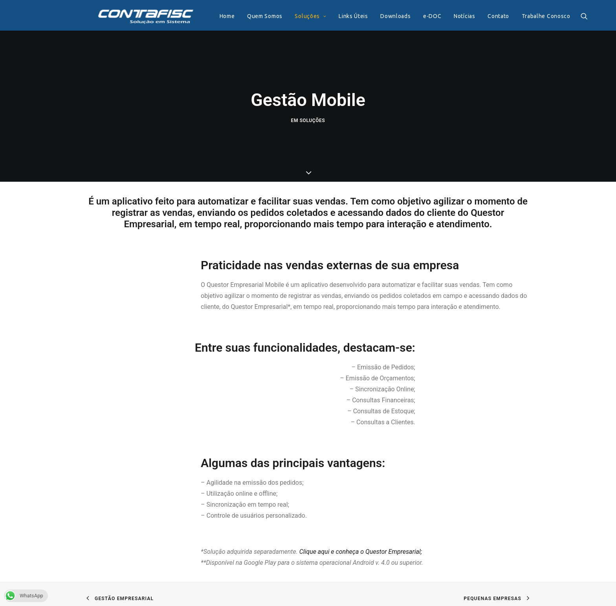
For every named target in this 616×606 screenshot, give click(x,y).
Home (217, 16)
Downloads (385, 16)
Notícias (454, 16)
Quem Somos (254, 16)
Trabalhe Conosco (536, 16)
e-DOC (422, 16)
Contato (488, 16)
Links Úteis (343, 16)
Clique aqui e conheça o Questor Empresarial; (360, 549)
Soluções (300, 16)
